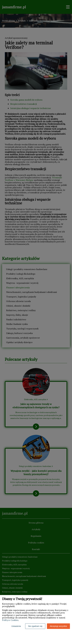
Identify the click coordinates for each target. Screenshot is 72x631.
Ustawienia (16, 626)
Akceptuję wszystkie (58, 626)
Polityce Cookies (10, 620)
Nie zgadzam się (35, 626)
